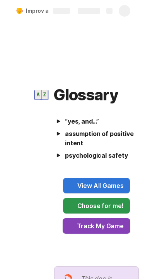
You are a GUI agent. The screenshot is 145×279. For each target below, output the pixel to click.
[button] (41, 95)
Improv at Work (46, 10)
